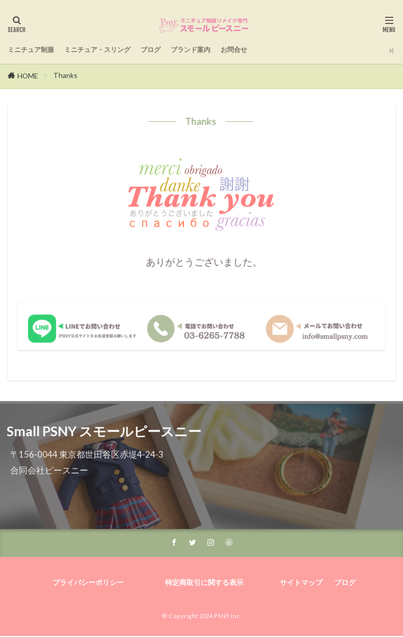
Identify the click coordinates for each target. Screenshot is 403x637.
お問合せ (291, 50)
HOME (28, 75)
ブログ (188, 50)
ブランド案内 (237, 50)
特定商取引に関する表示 (204, 583)
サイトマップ (296, 583)
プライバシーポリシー (93, 583)
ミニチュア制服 (38, 50)
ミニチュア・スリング (121, 50)
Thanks (66, 75)
